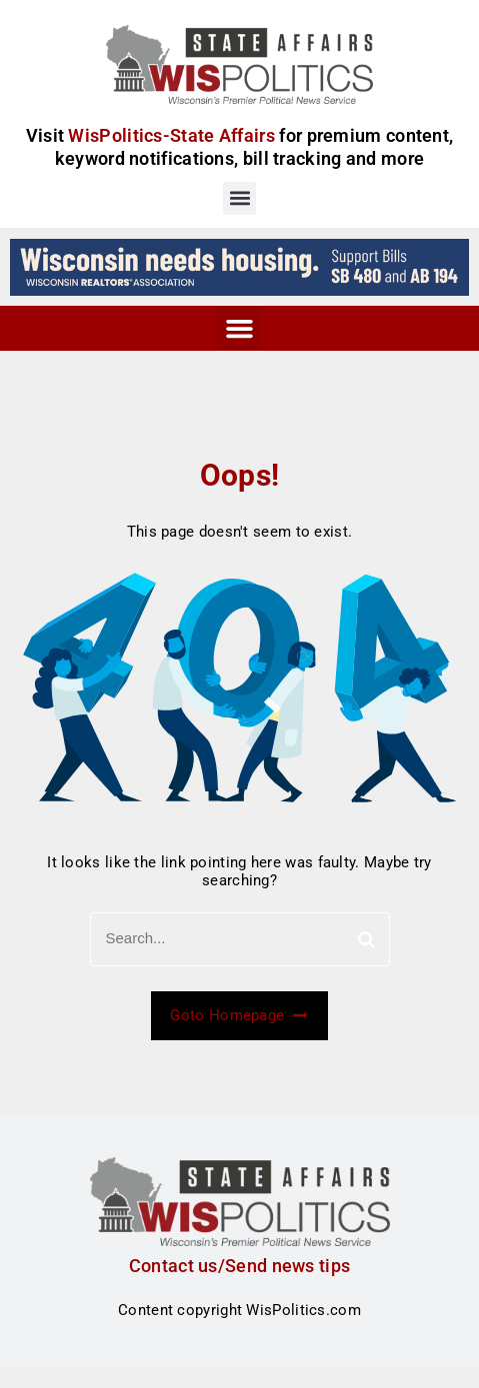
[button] (239, 198)
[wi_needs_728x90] (239, 266)
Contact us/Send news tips (240, 1265)
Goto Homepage (239, 1015)
